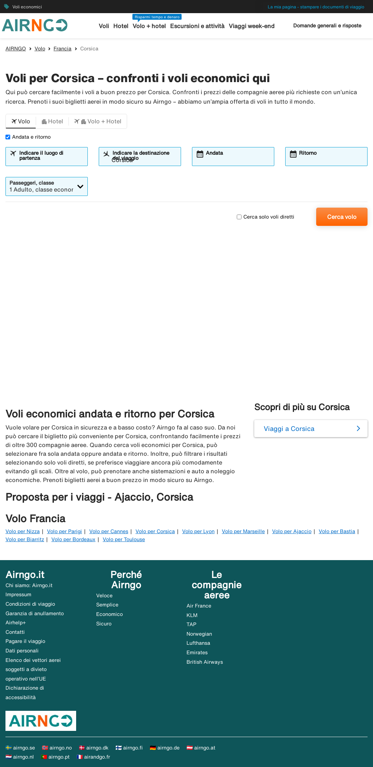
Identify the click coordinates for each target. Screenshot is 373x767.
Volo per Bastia (337, 531)
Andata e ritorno (28, 136)
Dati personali (22, 650)
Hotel (124, 26)
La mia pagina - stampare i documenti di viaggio (316, 6)
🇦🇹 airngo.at (200, 747)
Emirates (197, 652)
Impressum (18, 594)
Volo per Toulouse (124, 539)
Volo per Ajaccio (291, 531)
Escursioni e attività (196, 26)
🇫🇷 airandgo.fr (93, 756)
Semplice (107, 604)
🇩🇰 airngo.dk (94, 747)
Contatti (15, 632)
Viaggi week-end (248, 26)
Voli (108, 26)
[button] (21, 121)
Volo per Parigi (64, 531)
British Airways (204, 661)
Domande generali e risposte (327, 25)
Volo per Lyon (198, 531)
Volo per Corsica (155, 531)
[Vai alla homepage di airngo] (34, 24)
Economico (109, 614)
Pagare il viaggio (25, 641)
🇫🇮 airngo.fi (129, 747)
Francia (62, 48)
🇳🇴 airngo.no (57, 747)
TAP (191, 624)
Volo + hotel (150, 26)
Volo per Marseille (243, 531)
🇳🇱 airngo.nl (19, 756)
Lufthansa (198, 642)
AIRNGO (15, 48)
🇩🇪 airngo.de (165, 747)
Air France (198, 605)
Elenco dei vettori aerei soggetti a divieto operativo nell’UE (33, 669)
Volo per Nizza (22, 531)
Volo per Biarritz (24, 539)
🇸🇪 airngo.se (20, 747)
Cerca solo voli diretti (265, 216)
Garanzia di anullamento (34, 613)
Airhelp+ (15, 622)
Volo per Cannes (108, 531)
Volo (40, 48)
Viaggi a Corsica (289, 428)
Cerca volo (342, 217)
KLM (191, 615)
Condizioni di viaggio (30, 603)
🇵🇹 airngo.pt (55, 756)
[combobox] (51, 159)
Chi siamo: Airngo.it (28, 585)
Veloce (104, 595)
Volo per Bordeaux (73, 539)
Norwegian (199, 633)
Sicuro (103, 623)
